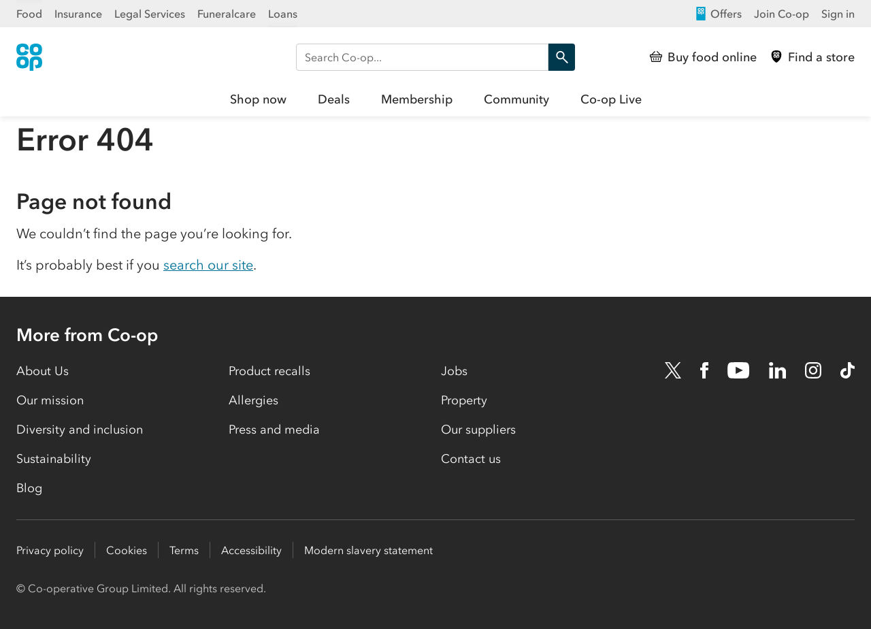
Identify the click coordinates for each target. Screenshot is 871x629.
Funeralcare (226, 13)
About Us (42, 371)
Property (464, 400)
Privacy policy (50, 550)
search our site (208, 265)
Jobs (454, 371)
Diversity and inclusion (79, 429)
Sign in (838, 13)
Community (516, 99)
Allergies (253, 400)
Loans (282, 13)
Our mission (50, 400)
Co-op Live (611, 99)
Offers (718, 14)
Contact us (471, 458)
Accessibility (251, 550)
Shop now (258, 99)
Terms (184, 550)
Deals (334, 99)
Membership (417, 99)
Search (558, 57)
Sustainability (53, 458)
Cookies (126, 550)
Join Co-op (781, 13)
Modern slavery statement (368, 550)
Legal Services (149, 13)
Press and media (274, 429)
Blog (29, 488)
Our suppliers (478, 429)
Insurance (78, 13)
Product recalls (269, 371)
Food (29, 13)
